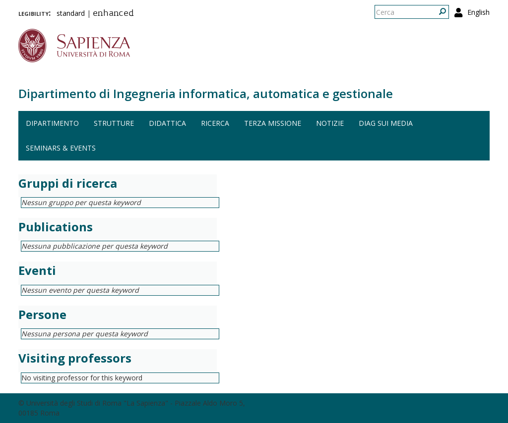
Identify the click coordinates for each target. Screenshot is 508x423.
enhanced (113, 13)
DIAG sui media (386, 123)
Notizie (330, 123)
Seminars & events (61, 148)
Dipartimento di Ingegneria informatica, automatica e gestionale (205, 93)
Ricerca (215, 123)
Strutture (114, 123)
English (478, 12)
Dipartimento (52, 123)
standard (71, 13)
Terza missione (272, 123)
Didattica (167, 123)
